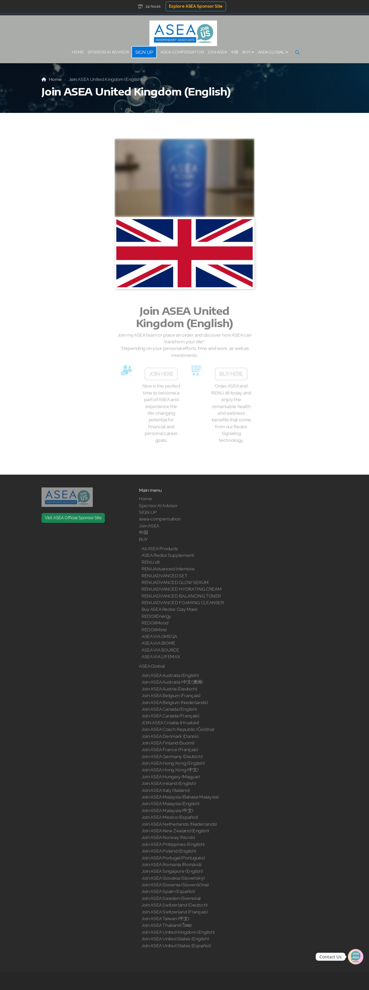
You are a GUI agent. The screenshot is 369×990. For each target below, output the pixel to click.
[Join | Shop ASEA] (355, 956)
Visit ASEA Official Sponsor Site (73, 517)
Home (55, 79)
